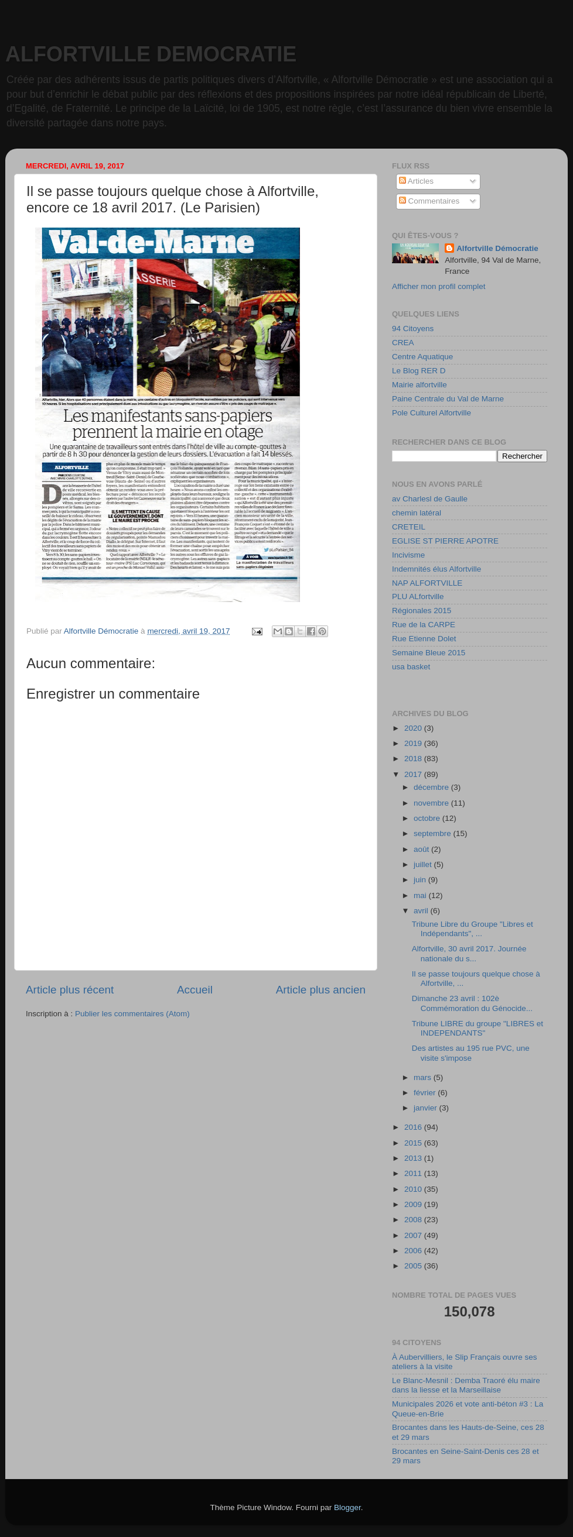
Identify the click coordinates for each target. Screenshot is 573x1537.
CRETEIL (408, 526)
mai (421, 895)
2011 (414, 1173)
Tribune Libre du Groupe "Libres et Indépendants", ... (472, 929)
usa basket (411, 666)
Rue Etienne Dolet (424, 638)
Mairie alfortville (419, 384)
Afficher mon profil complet (439, 286)
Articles (416, 181)
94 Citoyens (413, 328)
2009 (414, 1204)
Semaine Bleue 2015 (428, 652)
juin (421, 879)
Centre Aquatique (422, 356)
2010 (414, 1189)
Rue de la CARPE (423, 624)
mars (424, 1077)
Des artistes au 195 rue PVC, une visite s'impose (471, 1053)
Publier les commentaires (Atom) (132, 1013)
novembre (432, 803)
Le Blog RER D (419, 370)
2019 (414, 743)
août (422, 849)
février (426, 1092)
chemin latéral (416, 512)
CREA (403, 342)
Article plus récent (70, 990)
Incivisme (408, 555)
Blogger (347, 1507)
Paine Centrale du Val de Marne (448, 398)
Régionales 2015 (421, 610)
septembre (433, 833)
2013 (414, 1158)
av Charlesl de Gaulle (430, 498)
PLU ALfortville (418, 596)
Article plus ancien (321, 990)
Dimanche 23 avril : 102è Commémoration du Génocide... (472, 1003)
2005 (414, 1265)
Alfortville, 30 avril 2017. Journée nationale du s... (469, 953)
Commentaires (429, 201)
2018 (414, 758)
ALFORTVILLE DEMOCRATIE (150, 54)
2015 (414, 1143)
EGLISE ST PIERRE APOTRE (445, 541)
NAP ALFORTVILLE (427, 583)
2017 (414, 774)
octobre (428, 818)
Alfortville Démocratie (497, 248)
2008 (414, 1219)
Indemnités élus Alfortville (436, 569)
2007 (414, 1235)
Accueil (195, 990)
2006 (414, 1250)
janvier (426, 1107)
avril (422, 910)
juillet (424, 864)
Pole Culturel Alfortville (431, 412)
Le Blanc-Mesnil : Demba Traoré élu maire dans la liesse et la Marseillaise (466, 1385)
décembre (432, 787)
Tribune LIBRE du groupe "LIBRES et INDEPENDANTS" (477, 1028)
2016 (414, 1127)
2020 (414, 728)
